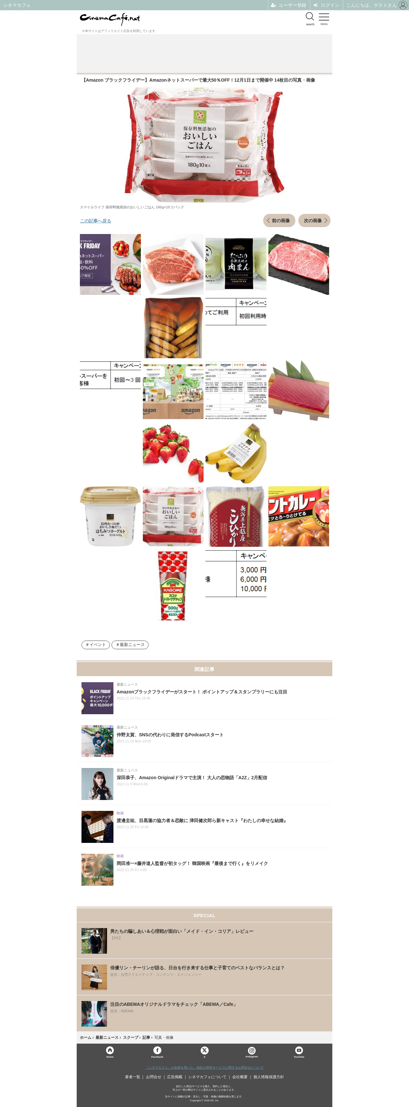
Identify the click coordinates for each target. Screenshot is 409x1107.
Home (109, 1056)
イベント (97, 644)
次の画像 (313, 220)
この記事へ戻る (95, 220)
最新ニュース (132, 644)
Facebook (157, 1056)
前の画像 (281, 220)
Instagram (251, 1052)
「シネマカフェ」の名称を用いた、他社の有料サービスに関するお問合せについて (204, 1067)
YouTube (299, 1056)
